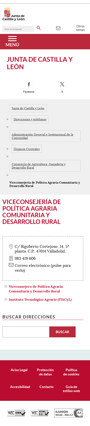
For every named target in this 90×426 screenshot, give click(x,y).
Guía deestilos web (71, 389)
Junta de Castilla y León (28, 108)
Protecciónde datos (45, 372)
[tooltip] (58, 28)
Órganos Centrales (27, 149)
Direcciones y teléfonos (30, 119)
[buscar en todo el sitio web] (38, 27)
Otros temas (80, 28)
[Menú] (12, 41)
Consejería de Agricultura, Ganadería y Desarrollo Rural (38, 165)
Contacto (46, 387)
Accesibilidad (20, 387)
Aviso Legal (19, 370)
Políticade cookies (71, 372)
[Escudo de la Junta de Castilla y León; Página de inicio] (13, 20)
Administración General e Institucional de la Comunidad (42, 136)
